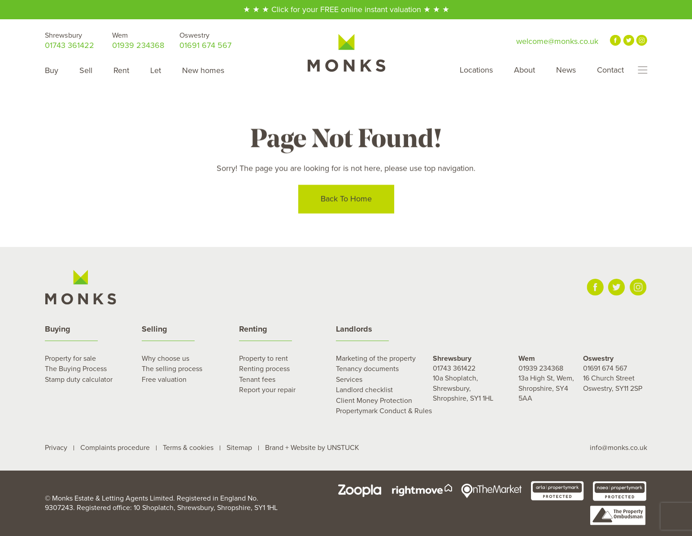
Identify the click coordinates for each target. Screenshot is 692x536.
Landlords (354, 329)
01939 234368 (138, 40)
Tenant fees (257, 379)
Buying (57, 329)
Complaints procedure (115, 447)
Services (349, 379)
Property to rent (263, 358)
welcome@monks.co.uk (557, 41)
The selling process (172, 368)
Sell (85, 70)
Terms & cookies (188, 447)
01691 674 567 (205, 40)
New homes (203, 70)
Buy (51, 70)
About (524, 70)
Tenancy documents (367, 368)
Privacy (56, 447)
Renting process (264, 368)
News (566, 70)
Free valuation (164, 379)
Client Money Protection (374, 400)
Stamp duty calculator (79, 379)
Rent (121, 70)
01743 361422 (69, 40)
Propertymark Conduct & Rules (384, 410)
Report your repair (267, 389)
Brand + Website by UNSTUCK (312, 447)
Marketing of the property (376, 358)
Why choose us (165, 358)
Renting (253, 329)
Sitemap (239, 447)
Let (155, 70)
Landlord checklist (364, 389)
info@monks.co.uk (618, 447)
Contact (610, 70)
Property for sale (70, 358)
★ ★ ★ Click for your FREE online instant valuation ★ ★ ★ (346, 9)
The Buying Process (76, 368)
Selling (154, 329)
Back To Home (346, 200)
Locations (476, 70)
